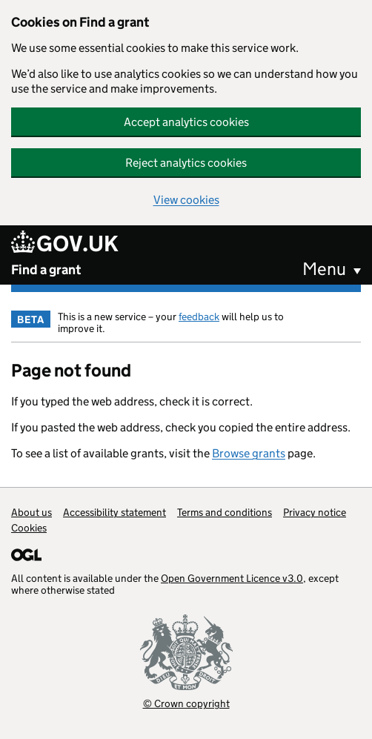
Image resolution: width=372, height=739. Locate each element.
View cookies (186, 200)
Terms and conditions (224, 512)
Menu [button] (324, 269)
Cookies (29, 527)
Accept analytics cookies (186, 122)
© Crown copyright (186, 703)
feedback (199, 316)
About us (31, 512)
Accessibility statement (114, 512)
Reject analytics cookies (186, 163)
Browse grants (248, 453)
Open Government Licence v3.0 (232, 578)
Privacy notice (314, 512)
